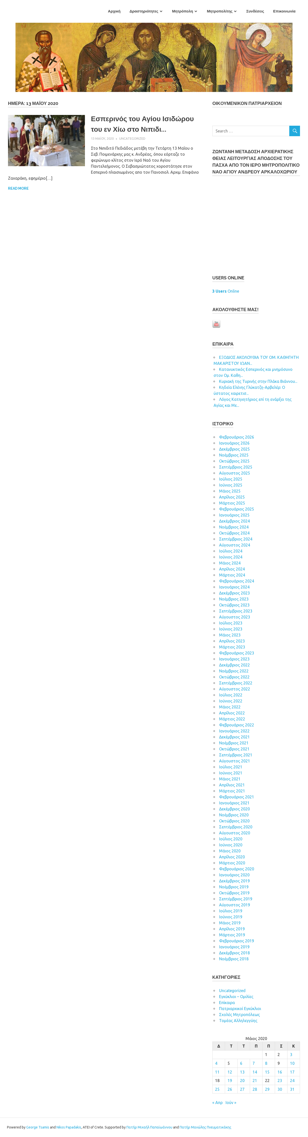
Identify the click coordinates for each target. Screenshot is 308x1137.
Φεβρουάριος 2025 (236, 509)
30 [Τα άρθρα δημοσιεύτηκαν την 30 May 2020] (280, 1089)
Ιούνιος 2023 (230, 629)
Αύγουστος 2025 (234, 473)
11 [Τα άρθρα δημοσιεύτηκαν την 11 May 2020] (217, 1072)
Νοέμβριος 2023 (234, 599)
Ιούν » (231, 1102)
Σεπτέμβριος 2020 (235, 827)
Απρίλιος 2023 (232, 641)
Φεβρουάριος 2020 (236, 869)
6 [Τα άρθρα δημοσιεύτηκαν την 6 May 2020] (241, 1063)
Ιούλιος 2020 (230, 839)
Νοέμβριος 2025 (234, 455)
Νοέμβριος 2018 (234, 959)
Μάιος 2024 (230, 563)
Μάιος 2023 (230, 635)
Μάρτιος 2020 (232, 863)
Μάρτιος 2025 (232, 503)
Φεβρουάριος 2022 (236, 725)
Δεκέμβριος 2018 (234, 953)
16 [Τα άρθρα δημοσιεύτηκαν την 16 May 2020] (280, 1072)
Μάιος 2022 (230, 707)
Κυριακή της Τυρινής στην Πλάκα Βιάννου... (258, 381)
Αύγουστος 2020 (234, 833)
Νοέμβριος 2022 (234, 671)
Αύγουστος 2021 (234, 761)
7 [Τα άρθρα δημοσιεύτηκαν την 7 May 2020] (254, 1063)
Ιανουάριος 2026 (234, 443)
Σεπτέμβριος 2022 (235, 683)
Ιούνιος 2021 (230, 773)
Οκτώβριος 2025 (234, 461)
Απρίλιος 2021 (232, 785)
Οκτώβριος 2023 (234, 605)
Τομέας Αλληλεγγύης (238, 1020)
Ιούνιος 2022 (230, 701)
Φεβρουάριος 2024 (236, 581)
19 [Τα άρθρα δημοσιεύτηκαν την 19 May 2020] (230, 1080)
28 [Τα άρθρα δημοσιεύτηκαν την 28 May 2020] (255, 1089)
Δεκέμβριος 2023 (234, 593)
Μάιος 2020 (230, 851)
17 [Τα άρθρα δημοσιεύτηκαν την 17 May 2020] (292, 1072)
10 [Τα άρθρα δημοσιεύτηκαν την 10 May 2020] (292, 1063)
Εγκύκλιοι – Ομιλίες (236, 996)
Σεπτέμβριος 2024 (235, 539)
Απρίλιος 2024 (232, 569)
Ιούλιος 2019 (230, 911)
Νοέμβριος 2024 (234, 527)
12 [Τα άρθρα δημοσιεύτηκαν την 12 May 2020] (230, 1072)
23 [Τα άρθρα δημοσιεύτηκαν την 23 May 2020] (280, 1080)
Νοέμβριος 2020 (234, 815)
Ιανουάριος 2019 (234, 947)
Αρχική (114, 11)
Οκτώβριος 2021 (234, 749)
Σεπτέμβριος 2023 (235, 611)
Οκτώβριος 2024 (234, 533)
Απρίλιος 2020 (232, 857)
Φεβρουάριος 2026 (236, 437)
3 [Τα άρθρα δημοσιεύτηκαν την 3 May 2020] (291, 1054)
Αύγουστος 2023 (234, 617)
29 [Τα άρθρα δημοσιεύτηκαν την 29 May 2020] (267, 1089)
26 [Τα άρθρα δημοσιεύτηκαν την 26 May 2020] (230, 1089)
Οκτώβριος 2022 (234, 677)
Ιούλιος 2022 (230, 695)
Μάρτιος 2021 (232, 791)
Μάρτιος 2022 (232, 719)
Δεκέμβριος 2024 (234, 521)
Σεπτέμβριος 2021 (235, 755)
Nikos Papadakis (68, 1127)
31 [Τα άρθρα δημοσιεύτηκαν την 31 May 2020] (292, 1089)
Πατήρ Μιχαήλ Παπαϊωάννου (149, 1127)
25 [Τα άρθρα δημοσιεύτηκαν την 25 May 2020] (217, 1089)
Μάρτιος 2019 (232, 935)
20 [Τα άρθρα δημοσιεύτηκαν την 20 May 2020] (242, 1080)
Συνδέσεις (255, 11)
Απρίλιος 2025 (232, 497)
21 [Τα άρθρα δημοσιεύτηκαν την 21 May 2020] (255, 1080)
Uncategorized (132, 138)
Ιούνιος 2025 (230, 485)
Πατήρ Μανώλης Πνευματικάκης (205, 1127)
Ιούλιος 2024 (230, 551)
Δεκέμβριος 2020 (234, 809)
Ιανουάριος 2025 (234, 515)
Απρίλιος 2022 (232, 713)
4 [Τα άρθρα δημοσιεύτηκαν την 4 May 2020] (216, 1063)
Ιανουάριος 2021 (234, 803)
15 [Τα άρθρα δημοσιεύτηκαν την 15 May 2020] (267, 1072)
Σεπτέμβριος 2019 (235, 899)
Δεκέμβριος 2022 (234, 665)
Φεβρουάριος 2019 (236, 941)
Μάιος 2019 (230, 923)
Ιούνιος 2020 (230, 845)
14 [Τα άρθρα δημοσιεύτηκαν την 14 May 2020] (255, 1072)
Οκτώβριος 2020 (234, 821)
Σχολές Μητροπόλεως (239, 1014)
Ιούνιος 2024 (230, 557)
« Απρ (217, 1102)
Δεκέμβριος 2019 (234, 881)
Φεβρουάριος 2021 (236, 797)
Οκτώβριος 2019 (234, 893)
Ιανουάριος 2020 (234, 875)
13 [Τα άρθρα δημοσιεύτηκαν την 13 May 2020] (242, 1072)
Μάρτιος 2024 (232, 575)
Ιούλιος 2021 (230, 767)
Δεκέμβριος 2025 (234, 449)
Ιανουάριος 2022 (234, 731)
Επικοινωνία (284, 11)
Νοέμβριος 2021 (234, 743)
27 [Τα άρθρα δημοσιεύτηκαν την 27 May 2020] (242, 1089)
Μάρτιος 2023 (232, 647)
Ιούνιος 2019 (230, 917)
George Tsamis (37, 1127)
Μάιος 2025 (230, 491)
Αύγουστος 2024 (234, 545)
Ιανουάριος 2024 (234, 587)
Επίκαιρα (227, 1002)
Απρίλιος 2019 (232, 929)
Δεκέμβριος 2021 (234, 737)
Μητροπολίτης (220, 11)
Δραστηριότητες (144, 11)
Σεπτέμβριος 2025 (235, 467)
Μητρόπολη (182, 11)
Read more (18, 188)
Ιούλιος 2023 (230, 623)
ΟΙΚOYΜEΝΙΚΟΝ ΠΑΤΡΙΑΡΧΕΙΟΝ (247, 103)
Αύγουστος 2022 (234, 689)
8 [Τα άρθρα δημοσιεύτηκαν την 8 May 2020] (266, 1063)
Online (225, 291)
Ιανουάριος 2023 (234, 659)
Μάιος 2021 (230, 779)
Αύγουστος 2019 (234, 905)
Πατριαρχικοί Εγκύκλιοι (240, 1008)
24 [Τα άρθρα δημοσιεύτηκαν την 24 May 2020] (292, 1080)
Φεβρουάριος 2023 (236, 653)
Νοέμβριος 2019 (234, 887)
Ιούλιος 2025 (230, 479)
